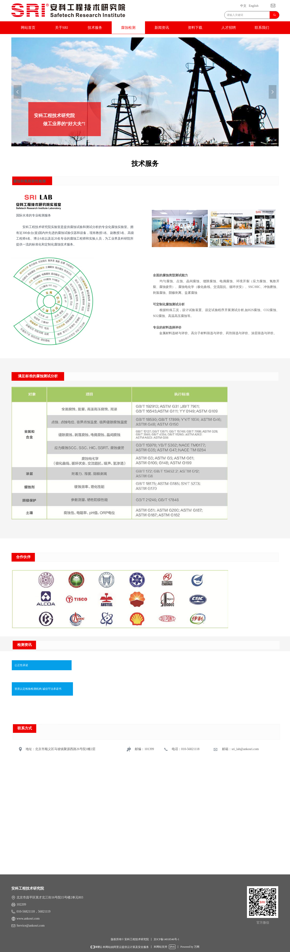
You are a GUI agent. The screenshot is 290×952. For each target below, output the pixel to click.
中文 (243, 5)
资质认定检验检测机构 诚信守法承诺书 (37, 688)
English (254, 5)
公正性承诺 (21, 665)
